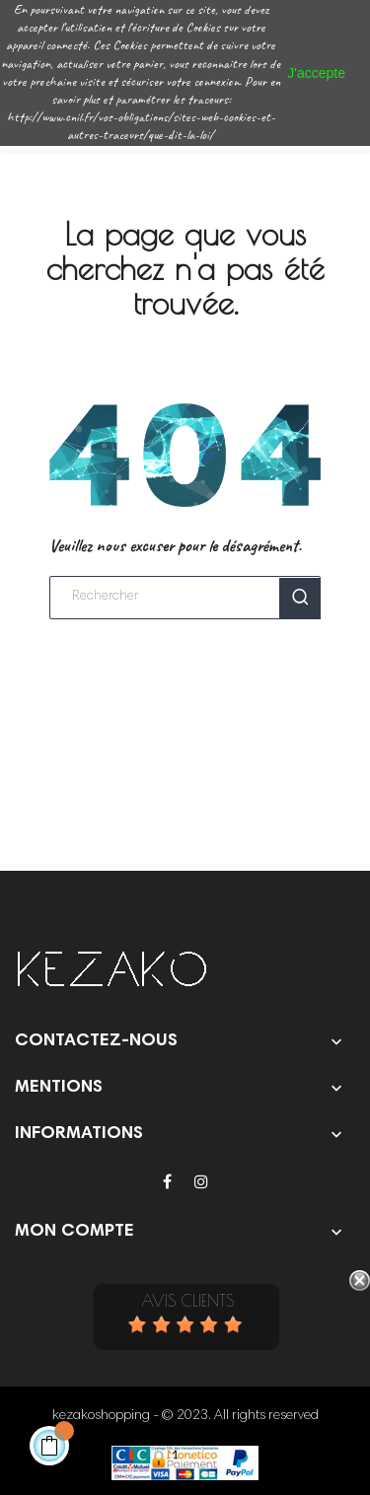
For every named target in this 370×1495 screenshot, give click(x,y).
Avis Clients (187, 1301)
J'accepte (316, 73)
